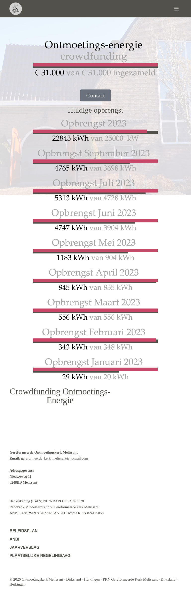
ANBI (14, 539)
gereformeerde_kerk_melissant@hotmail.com (54, 458)
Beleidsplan (23, 531)
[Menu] (178, 8)
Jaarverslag (24, 547)
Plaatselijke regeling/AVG (39, 555)
